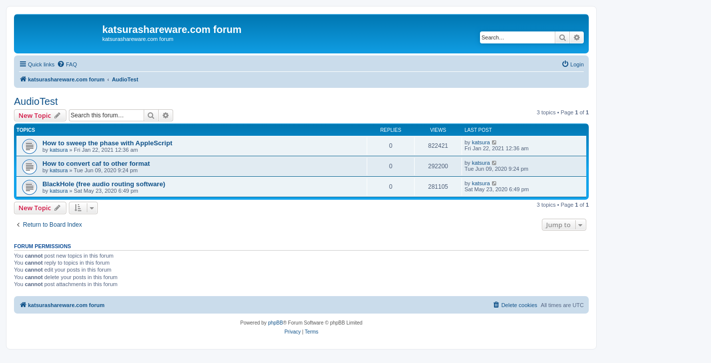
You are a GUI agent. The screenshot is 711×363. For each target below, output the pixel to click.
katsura (59, 150)
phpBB (275, 323)
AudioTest (36, 101)
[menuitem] (67, 64)
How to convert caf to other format (96, 163)
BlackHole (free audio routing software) (103, 184)
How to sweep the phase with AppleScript (107, 143)
